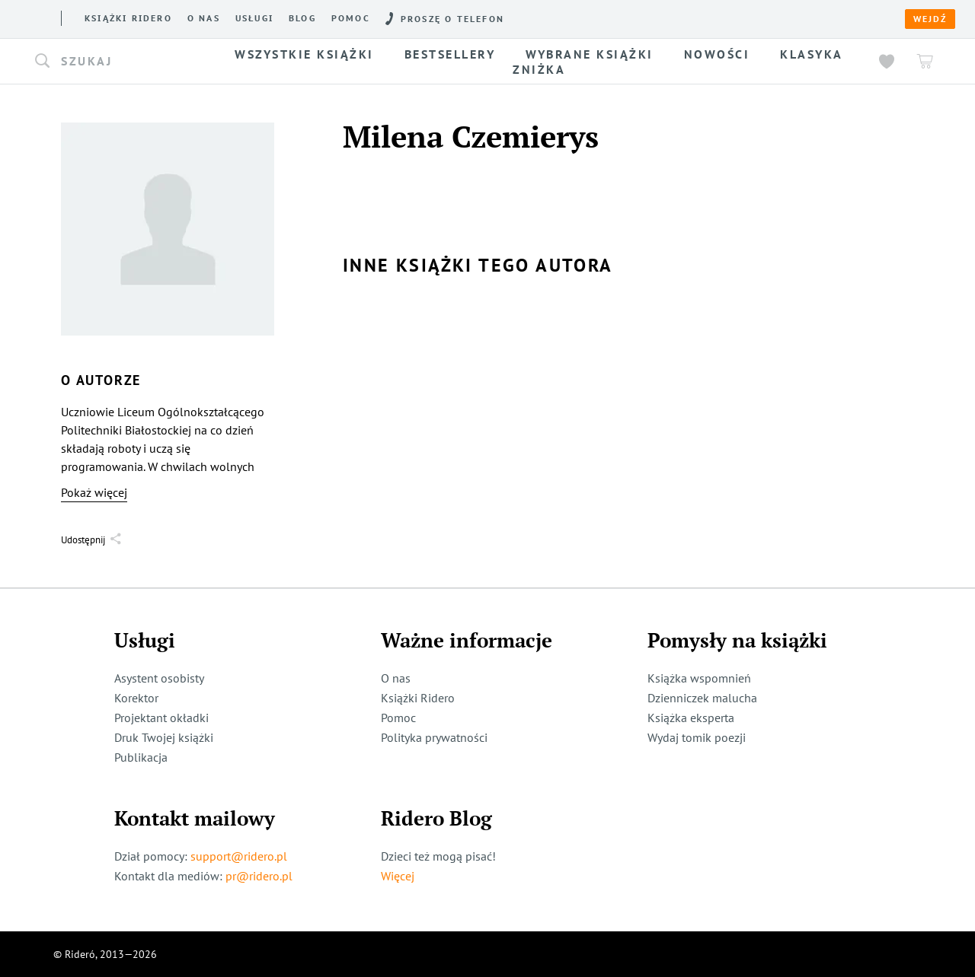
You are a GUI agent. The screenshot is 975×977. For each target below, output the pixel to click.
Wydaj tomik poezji (696, 737)
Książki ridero (128, 18)
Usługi (254, 18)
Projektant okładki (161, 717)
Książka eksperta (690, 717)
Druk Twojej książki (163, 737)
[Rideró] (34, 18)
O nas (203, 18)
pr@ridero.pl (258, 875)
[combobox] (120, 61)
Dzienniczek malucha (702, 697)
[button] (120, 61)
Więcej (397, 875)
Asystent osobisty (159, 678)
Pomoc (350, 18)
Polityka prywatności (434, 737)
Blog (302, 18)
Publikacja (141, 757)
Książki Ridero (418, 697)
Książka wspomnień (699, 678)
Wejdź (930, 19)
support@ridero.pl (238, 856)
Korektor (136, 697)
